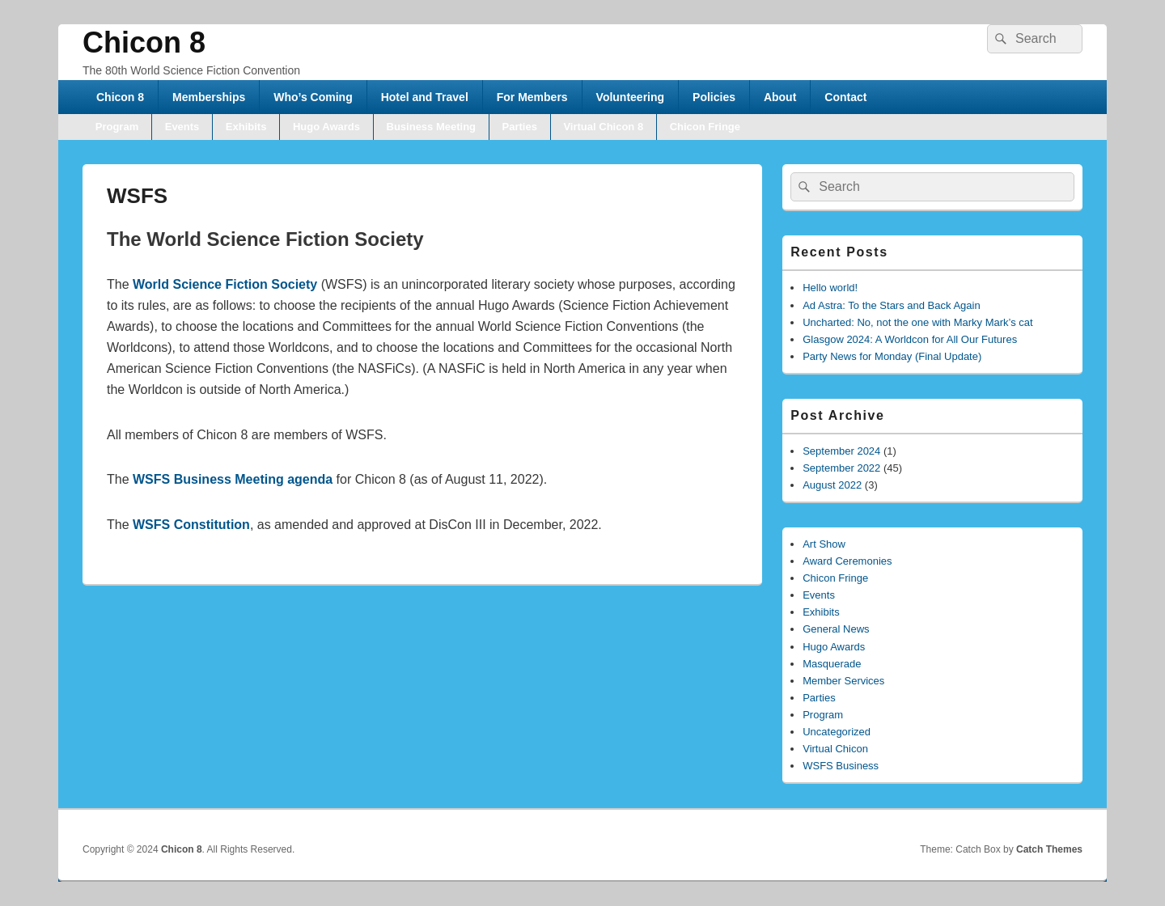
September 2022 (841, 468)
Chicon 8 (144, 42)
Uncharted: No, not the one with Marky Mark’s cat (917, 322)
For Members (532, 97)
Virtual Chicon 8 (603, 127)
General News (836, 629)
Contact (845, 97)
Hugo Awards (326, 127)
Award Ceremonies (847, 561)
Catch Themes (1049, 849)
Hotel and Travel (424, 97)
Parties (519, 127)
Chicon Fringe (705, 127)
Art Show (824, 544)
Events (182, 127)
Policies (714, 97)
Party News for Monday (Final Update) (892, 356)
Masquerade (832, 664)
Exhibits (246, 127)
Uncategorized (837, 732)
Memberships (208, 97)
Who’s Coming (312, 97)
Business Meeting (432, 127)
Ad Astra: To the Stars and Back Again (891, 305)
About (780, 97)
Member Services (843, 681)
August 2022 (832, 485)
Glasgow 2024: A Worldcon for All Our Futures (910, 339)
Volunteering (630, 97)
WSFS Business (841, 766)
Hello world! (830, 288)
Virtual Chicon (835, 749)
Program (116, 127)
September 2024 (841, 451)
